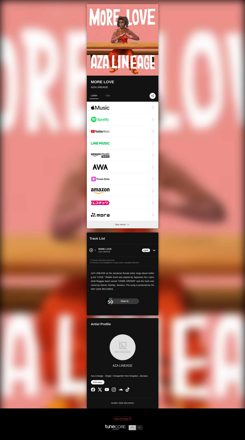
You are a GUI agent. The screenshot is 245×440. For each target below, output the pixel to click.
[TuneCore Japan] (115, 428)
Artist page (97, 382)
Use (108, 95)
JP (139, 427)
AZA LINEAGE (99, 87)
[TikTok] (128, 391)
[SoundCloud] (121, 389)
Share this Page (122, 419)
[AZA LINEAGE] (122, 347)
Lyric (146, 250)
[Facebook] (93, 391)
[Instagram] (114, 391)
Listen (94, 95)
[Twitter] (100, 390)
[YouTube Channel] (107, 390)
